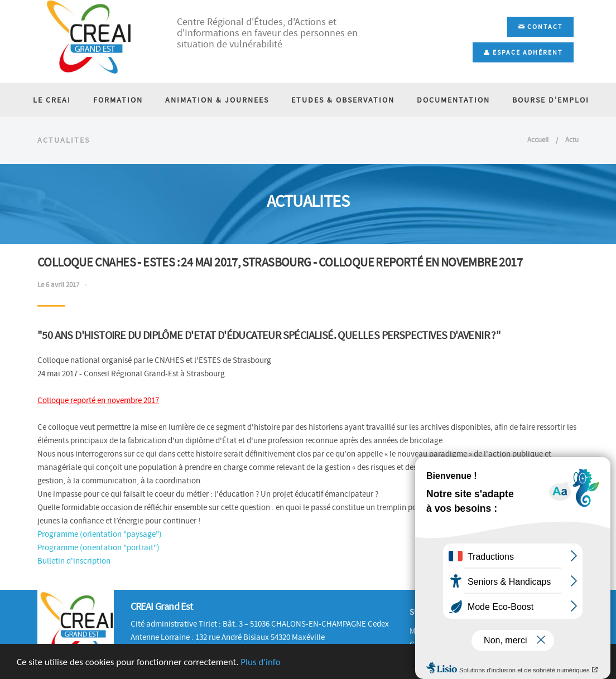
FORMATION (118, 100)
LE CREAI (52, 100)
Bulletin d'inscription (73, 560)
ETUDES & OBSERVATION (342, 100)
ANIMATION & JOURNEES (217, 100)
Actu (572, 139)
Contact (540, 26)
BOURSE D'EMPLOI (550, 100)
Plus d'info (260, 662)
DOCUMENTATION (453, 100)
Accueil (537, 139)
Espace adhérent (523, 52)
